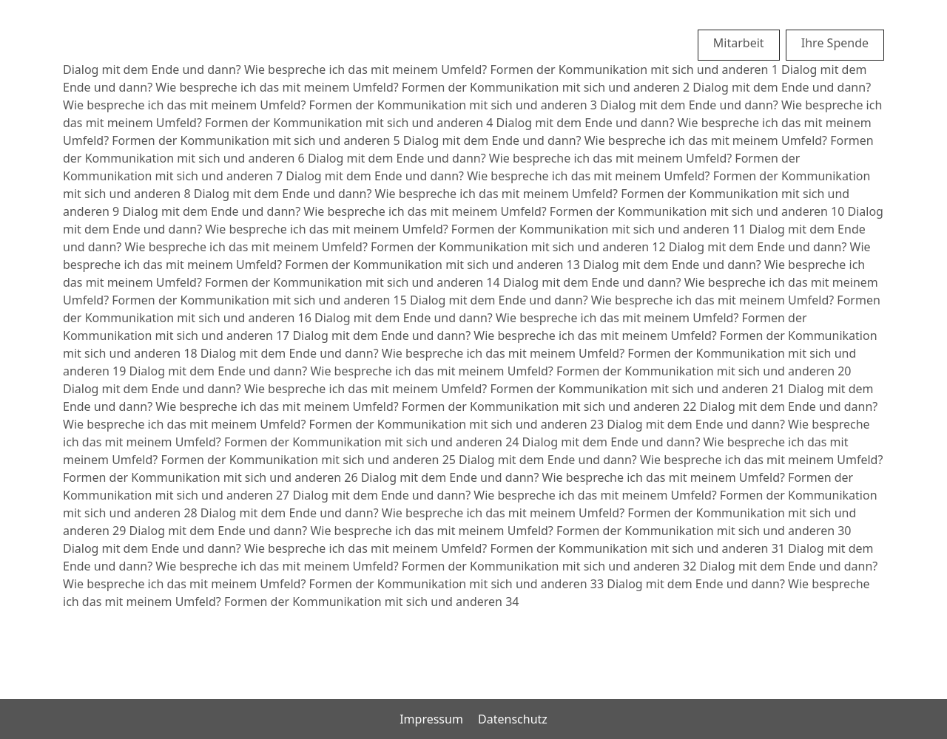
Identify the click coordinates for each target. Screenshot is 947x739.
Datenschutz (512, 719)
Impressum (431, 719)
